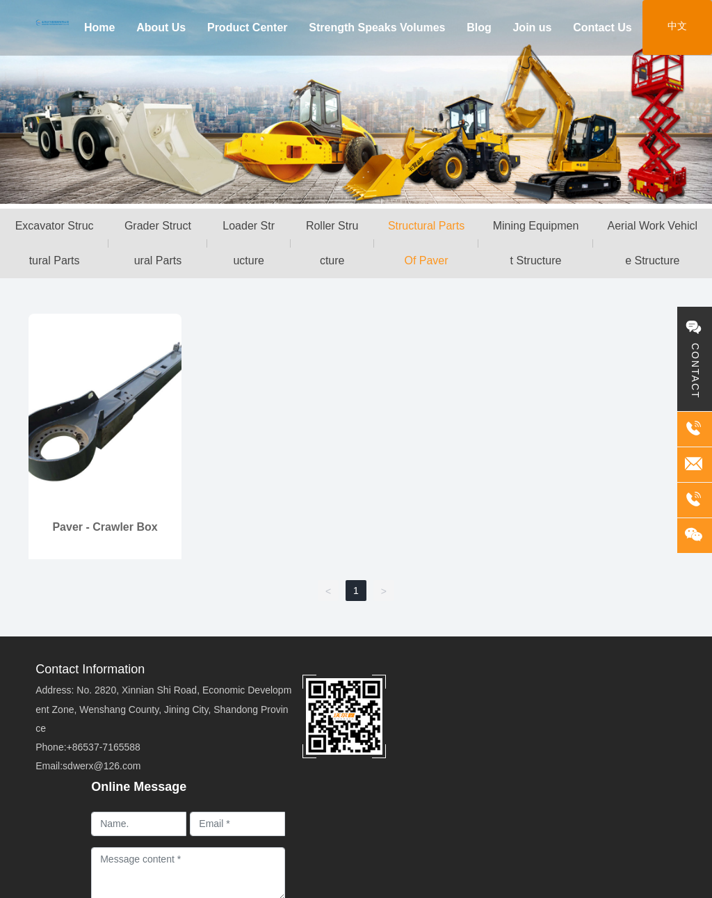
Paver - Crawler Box (104, 527)
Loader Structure (248, 243)
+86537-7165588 (103, 747)
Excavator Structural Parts (54, 243)
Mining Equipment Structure (536, 243)
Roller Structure (332, 243)
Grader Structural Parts (157, 243)
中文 (677, 25)
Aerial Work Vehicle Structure (653, 243)
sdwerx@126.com (101, 765)
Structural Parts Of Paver (426, 243)
